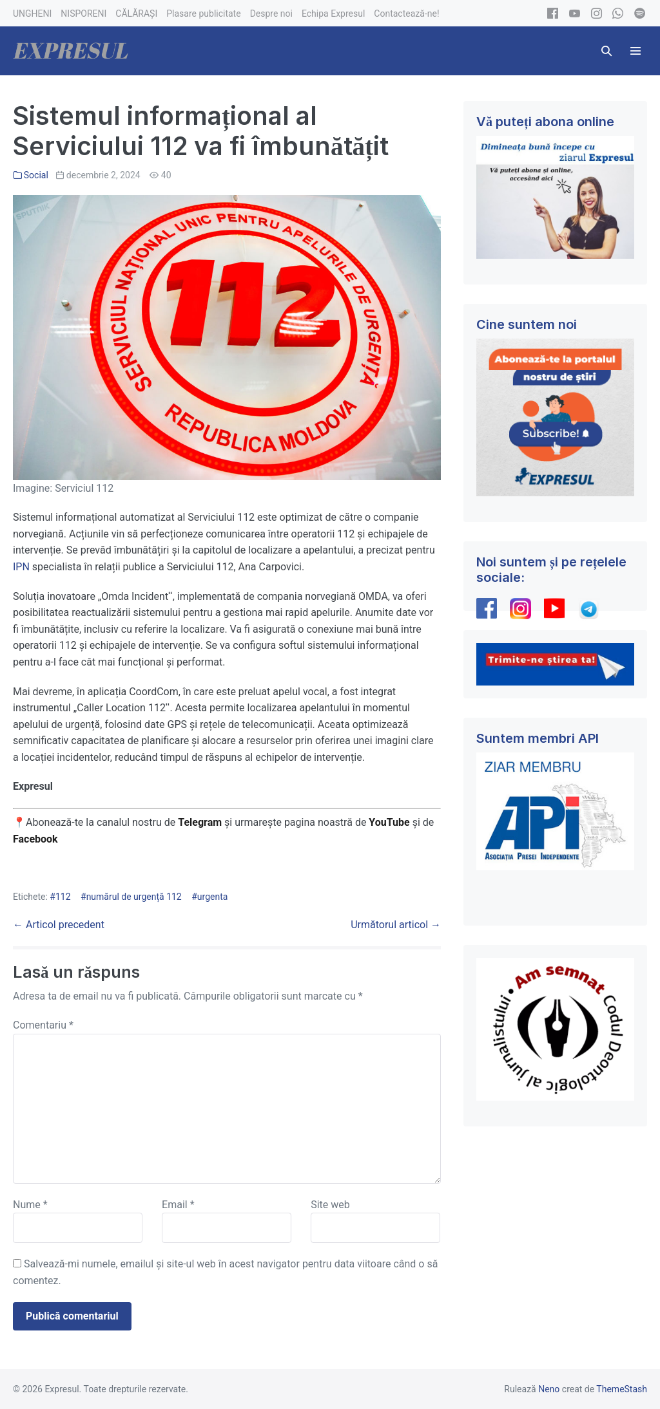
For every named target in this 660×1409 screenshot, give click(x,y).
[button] (606, 50)
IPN (21, 567)
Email (178, 1205)
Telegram (200, 822)
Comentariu (43, 1025)
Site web (330, 1205)
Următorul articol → (396, 925)
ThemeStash (621, 1389)
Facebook (37, 839)
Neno (548, 1389)
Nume (30, 1205)
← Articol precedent (58, 925)
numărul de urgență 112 (134, 896)
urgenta (212, 896)
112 (63, 896)
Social (36, 175)
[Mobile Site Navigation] (635, 50)
